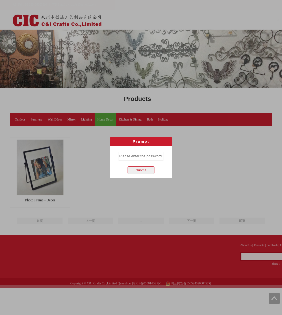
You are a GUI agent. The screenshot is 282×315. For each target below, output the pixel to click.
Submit (141, 170)
